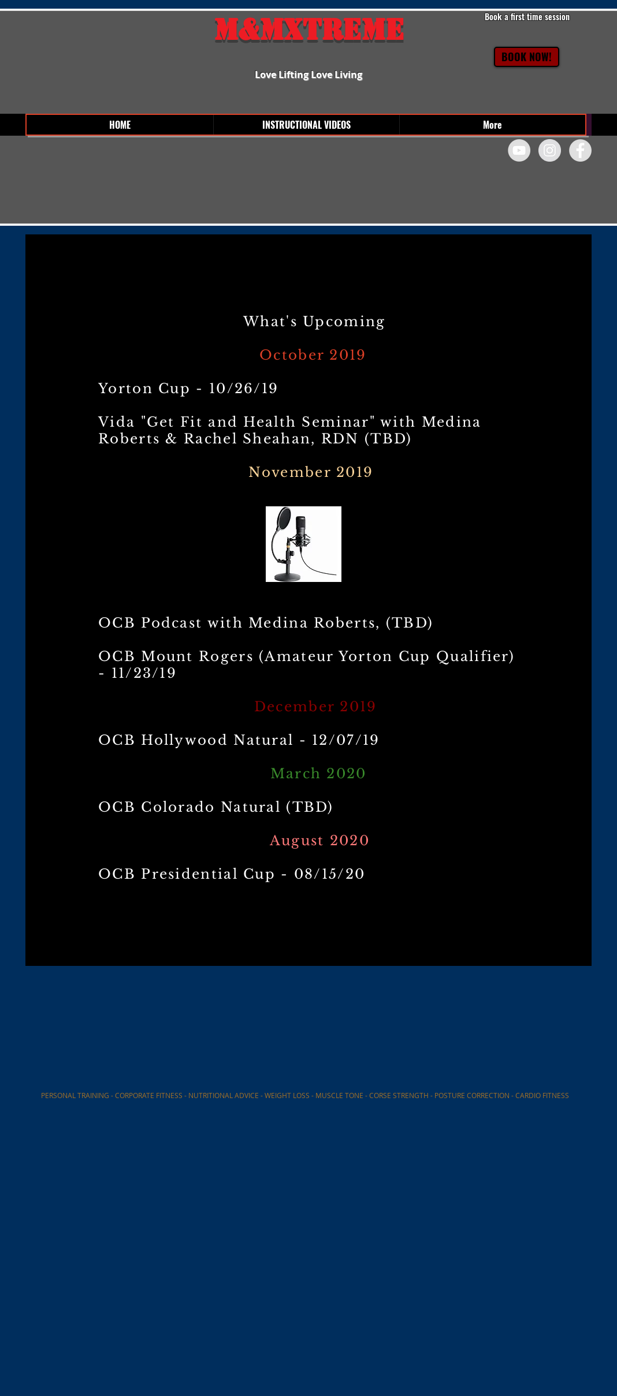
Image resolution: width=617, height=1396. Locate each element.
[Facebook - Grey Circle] (580, 150)
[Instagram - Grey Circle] (549, 150)
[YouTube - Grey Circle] (519, 150)
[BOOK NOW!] (526, 57)
